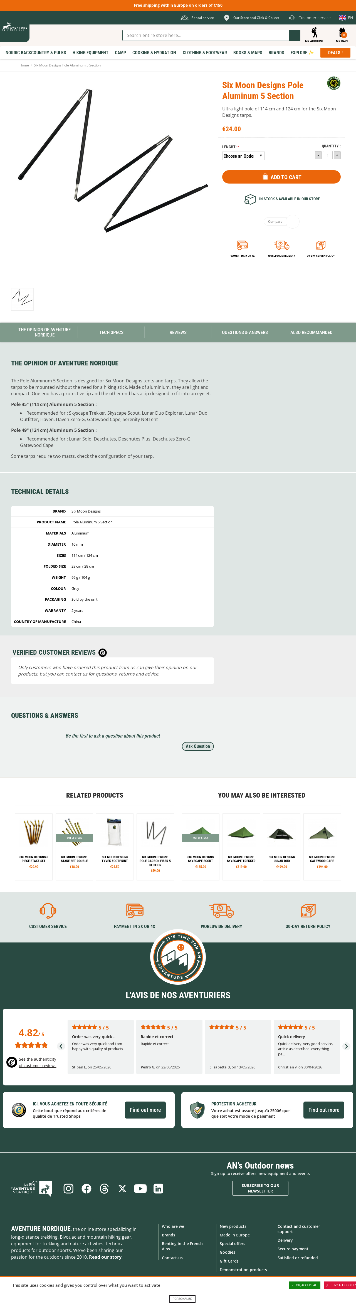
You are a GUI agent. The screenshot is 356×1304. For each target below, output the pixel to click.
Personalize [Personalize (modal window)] (182, 1298)
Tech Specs (111, 332)
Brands (168, 1235)
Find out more (145, 1110)
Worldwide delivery (281, 255)
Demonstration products (243, 1269)
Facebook (86, 1188)
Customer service (48, 926)
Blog (34, 1188)
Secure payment (293, 1248)
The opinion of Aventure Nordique (44, 332)
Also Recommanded (311, 332)
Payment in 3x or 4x (242, 255)
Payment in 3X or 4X (134, 926)
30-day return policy (321, 255)
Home (24, 65)
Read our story (105, 1257)
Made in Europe (235, 1235)
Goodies (227, 1252)
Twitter (123, 1188)
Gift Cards (229, 1260)
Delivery (285, 1240)
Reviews (178, 332)
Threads (104, 1188)
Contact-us (172, 1257)
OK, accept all (304, 1285)
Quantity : (331, 146)
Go (294, 35)
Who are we (173, 1226)
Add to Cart (286, 177)
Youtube (141, 1188)
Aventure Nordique (41, 1228)
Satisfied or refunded (298, 1257)
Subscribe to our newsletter (260, 1188)
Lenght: (229, 147)
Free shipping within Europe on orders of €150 (178, 5)
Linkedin (159, 1188)
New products (233, 1226)
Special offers (232, 1243)
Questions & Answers (245, 332)
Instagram (68, 1188)
